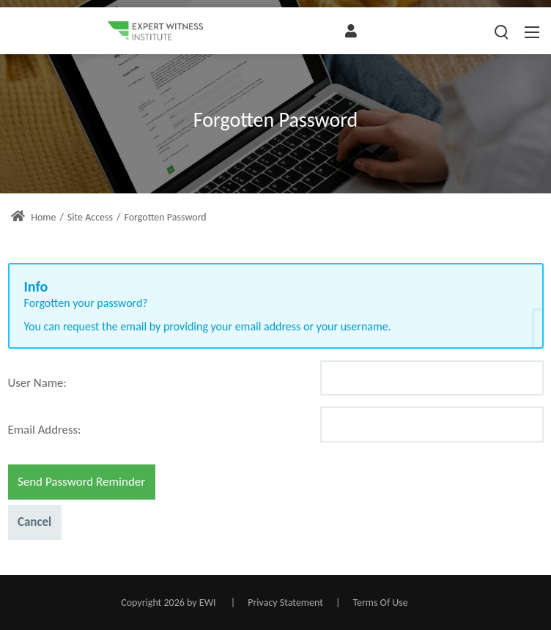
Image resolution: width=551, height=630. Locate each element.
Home (33, 217)
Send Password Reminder (81, 481)
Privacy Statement (285, 602)
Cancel (34, 522)
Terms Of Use (379, 602)
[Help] (75, 381)
